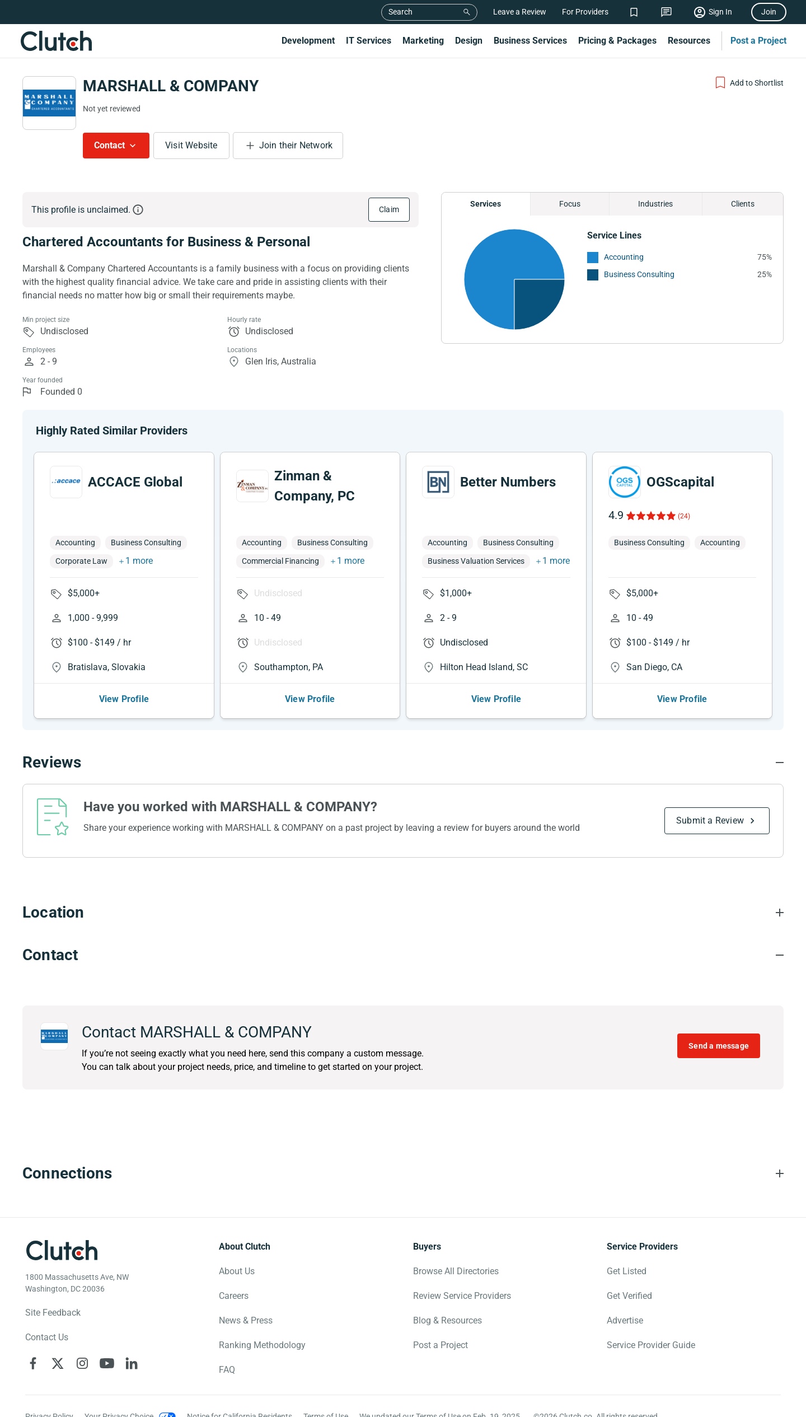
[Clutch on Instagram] (82, 1363)
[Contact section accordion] (403, 955)
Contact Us (46, 1337)
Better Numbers (508, 482)
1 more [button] (139, 560)
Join (768, 11)
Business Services (530, 40)
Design (468, 40)
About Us (237, 1271)
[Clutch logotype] (61, 1250)
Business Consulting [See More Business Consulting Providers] (639, 274)
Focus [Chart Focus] (569, 203)
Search (400, 11)
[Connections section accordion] (403, 1173)
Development (308, 40)
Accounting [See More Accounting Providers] (624, 256)
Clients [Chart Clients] (743, 203)
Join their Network (296, 145)
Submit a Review (710, 820)
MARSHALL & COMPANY (171, 86)
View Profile (124, 699)
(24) (684, 516)
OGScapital (680, 482)
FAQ (227, 1369)
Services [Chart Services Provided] (485, 203)
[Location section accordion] (403, 912)
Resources (689, 40)
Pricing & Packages (617, 40)
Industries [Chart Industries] (655, 203)
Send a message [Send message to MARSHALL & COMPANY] (718, 1045)
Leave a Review (519, 11)
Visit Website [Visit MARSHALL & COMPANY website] (191, 145)
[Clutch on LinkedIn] (131, 1363)
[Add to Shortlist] (749, 83)
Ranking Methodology (262, 1345)
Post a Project (758, 40)
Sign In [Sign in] (720, 11)
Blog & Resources (447, 1320)
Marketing (423, 40)
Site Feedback (53, 1312)
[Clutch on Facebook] (33, 1363)
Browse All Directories (456, 1271)
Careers (234, 1295)
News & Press (246, 1320)
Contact (109, 145)
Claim (389, 209)
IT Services (368, 40)
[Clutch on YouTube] (107, 1363)
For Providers (585, 11)
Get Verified (629, 1295)
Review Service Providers (462, 1295)
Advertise (625, 1320)
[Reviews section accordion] (403, 762)
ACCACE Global (135, 482)
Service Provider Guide (651, 1345)
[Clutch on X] (57, 1363)
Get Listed (626, 1271)
